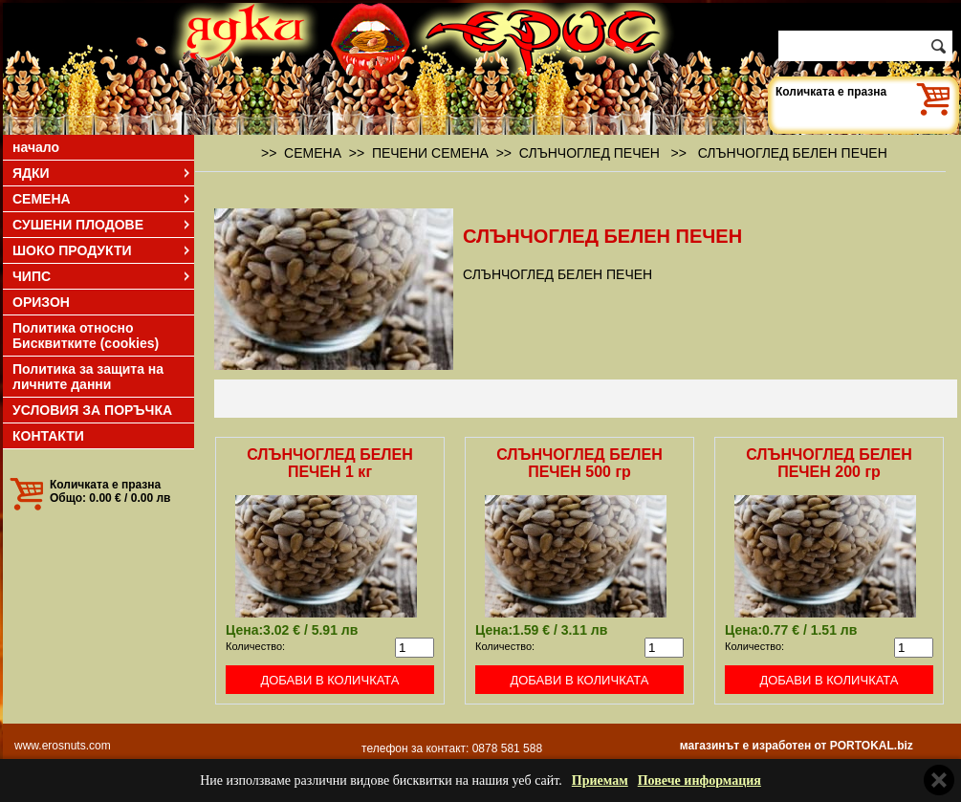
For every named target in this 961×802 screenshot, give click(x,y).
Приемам (600, 780)
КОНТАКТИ (48, 436)
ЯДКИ (102, 173)
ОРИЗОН (41, 302)
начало (35, 147)
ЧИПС (102, 276)
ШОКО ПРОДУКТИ (102, 250)
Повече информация (699, 780)
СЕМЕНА (102, 198)
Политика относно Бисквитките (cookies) (85, 335)
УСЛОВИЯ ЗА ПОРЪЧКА (92, 410)
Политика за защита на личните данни (88, 376)
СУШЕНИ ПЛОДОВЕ (102, 224)
